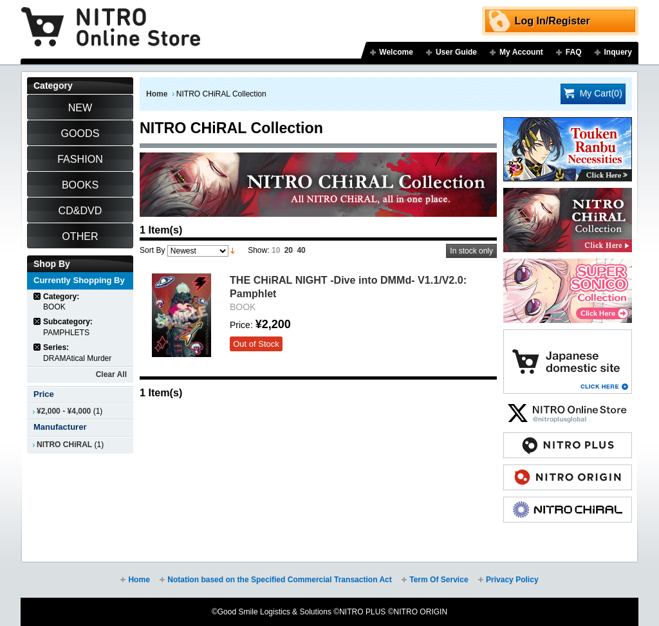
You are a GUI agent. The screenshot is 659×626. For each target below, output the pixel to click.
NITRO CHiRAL (64, 444)
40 (301, 250)
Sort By (152, 250)
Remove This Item (37, 296)
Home (156, 93)
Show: (258, 250)
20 (288, 250)
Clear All (111, 374)
